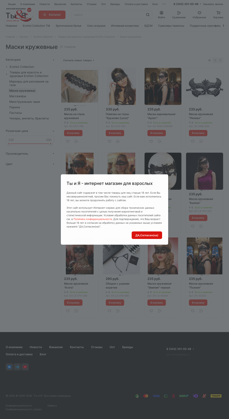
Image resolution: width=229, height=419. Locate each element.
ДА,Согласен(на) (146, 235)
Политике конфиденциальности (93, 219)
